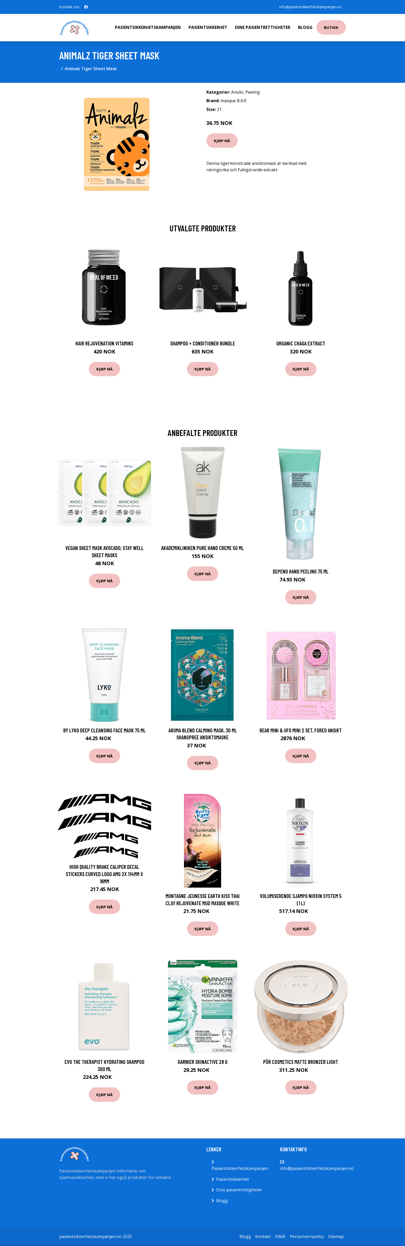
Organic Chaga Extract (300, 343)
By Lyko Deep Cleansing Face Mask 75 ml (104, 730)
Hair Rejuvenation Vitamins (104, 343)
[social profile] (86, 7)
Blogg (305, 27)
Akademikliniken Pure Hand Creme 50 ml (202, 548)
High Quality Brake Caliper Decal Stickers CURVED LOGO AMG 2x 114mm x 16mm (104, 873)
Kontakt (263, 1236)
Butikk (331, 27)
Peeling (252, 92)
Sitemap (336, 1236)
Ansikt (237, 92)
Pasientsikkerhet (208, 27)
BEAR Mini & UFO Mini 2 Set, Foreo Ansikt (301, 730)
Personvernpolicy (307, 1236)
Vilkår (280, 1236)
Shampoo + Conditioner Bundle (202, 343)
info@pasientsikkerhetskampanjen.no (310, 6)
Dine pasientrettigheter (262, 27)
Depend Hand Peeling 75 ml (301, 571)
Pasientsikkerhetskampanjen (148, 27)
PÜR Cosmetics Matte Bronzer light (300, 1061)
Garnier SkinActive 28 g (203, 1061)
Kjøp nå (222, 140)
